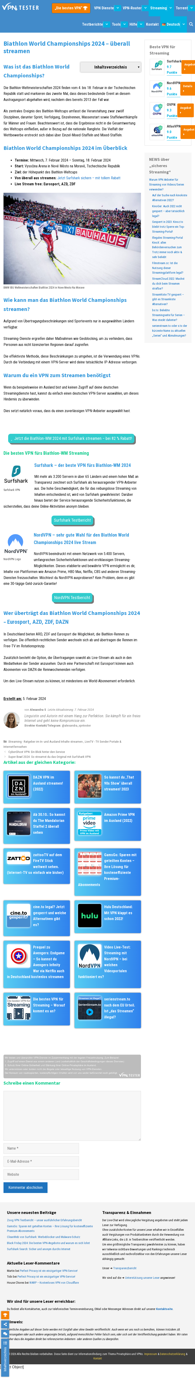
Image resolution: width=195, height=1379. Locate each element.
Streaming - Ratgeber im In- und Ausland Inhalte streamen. (45, 741)
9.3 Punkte (172, 113)
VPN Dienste (107, 8)
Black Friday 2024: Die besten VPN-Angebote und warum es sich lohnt (48, 1243)
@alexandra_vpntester (76, 725)
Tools (120, 24)
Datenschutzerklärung (172, 1354)
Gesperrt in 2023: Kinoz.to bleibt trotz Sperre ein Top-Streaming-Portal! (168, 226)
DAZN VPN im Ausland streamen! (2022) (48, 783)
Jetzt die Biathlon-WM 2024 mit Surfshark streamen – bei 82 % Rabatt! (73, 438)
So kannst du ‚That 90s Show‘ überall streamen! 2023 (119, 783)
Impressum (150, 1354)
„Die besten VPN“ (69, 8)
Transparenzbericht (125, 1268)
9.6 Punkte (172, 91)
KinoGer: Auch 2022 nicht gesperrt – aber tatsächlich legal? (168, 211)
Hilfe (137, 24)
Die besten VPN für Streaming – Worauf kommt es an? (49, 1005)
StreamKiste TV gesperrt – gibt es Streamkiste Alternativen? (168, 299)
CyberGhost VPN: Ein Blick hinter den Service (36, 752)
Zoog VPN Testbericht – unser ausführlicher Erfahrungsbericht (44, 1220)
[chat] (5, 1333)
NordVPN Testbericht (72, 597)
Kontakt (152, 24)
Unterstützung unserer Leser (142, 1277)
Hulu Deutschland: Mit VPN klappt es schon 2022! (118, 913)
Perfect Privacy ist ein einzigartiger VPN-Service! (49, 1270)
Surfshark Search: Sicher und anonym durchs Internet (38, 1249)
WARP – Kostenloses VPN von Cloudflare (54, 1282)
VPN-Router (136, 8)
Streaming (162, 8)
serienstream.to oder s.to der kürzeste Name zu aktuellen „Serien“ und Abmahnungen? (169, 330)
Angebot (185, 110)
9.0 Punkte (172, 135)
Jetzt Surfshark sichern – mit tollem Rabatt (88, 178)
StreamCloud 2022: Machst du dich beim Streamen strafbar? (168, 283)
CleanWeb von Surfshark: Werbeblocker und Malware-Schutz (43, 1237)
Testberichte (96, 24)
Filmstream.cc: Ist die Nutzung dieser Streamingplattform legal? (167, 268)
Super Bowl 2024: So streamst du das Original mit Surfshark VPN (49, 756)
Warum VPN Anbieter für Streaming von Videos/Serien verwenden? (166, 184)
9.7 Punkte (172, 70)
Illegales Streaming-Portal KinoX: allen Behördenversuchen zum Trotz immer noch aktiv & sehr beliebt (167, 247)
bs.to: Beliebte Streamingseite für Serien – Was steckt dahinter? (168, 315)
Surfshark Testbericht (72, 520)
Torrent (185, 8)
